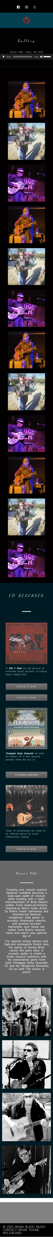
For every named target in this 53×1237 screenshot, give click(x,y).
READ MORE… (36, 674)
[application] (26, 56)
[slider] (22, 56)
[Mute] (41, 56)
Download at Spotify (26, 686)
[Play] (3, 56)
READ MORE (37, 837)
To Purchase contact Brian (26, 775)
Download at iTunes (26, 697)
